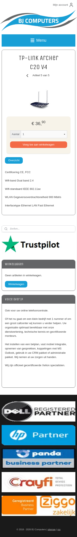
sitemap (52, 529)
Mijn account (63, 4)
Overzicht (14, 160)
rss (59, 529)
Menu (38, 40)
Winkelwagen (16, 284)
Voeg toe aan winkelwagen (38, 144)
